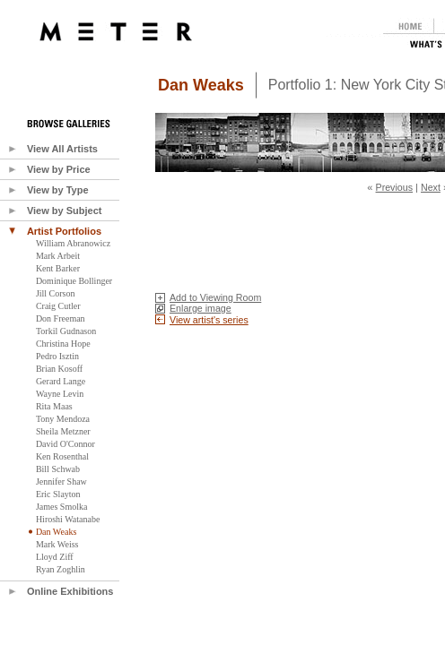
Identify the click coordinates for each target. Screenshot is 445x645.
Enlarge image (200, 308)
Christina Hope (63, 343)
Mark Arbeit (58, 256)
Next (431, 187)
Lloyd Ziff (55, 557)
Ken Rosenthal (62, 456)
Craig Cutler (58, 306)
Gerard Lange (60, 381)
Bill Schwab (58, 469)
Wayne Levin (59, 394)
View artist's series (209, 319)
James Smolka (62, 507)
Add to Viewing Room (215, 297)
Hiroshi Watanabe (68, 519)
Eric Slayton (58, 494)
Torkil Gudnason (66, 331)
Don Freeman (60, 318)
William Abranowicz (73, 243)
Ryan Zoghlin (60, 569)
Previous (394, 187)
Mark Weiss (57, 544)
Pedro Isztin (57, 356)
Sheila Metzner (63, 431)
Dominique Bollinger (74, 281)
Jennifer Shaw (61, 481)
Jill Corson (55, 293)
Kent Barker (58, 268)
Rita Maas (54, 406)
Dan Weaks (56, 532)
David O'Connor (65, 444)
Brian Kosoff (59, 369)
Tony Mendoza (63, 419)
